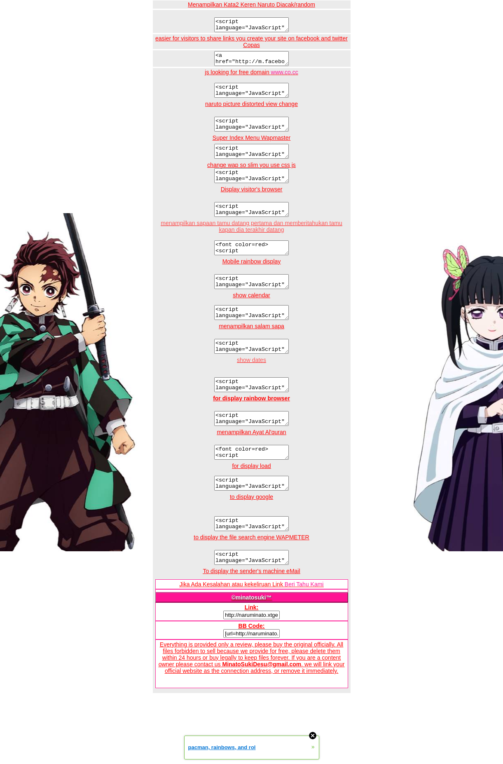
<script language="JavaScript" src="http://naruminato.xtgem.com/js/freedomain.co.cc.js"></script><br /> (251, 96)
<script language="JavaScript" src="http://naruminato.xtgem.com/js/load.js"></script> (251, 519)
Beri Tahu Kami (304, 626)
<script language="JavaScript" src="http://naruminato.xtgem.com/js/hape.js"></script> (251, 302)
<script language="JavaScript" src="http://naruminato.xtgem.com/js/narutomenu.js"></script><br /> (251, 162)
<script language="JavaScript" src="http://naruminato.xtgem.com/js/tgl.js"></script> (251, 413)
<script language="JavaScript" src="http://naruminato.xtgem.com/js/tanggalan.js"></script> (251, 336)
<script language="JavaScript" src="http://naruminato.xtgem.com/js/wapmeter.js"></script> (251, 598)
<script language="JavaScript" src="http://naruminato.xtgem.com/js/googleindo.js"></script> (251, 562)
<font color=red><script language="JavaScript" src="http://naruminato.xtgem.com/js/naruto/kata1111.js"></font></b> (251, 485)
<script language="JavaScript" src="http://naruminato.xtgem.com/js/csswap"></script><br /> (251, 189)
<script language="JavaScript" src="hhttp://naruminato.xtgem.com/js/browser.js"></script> (251, 449)
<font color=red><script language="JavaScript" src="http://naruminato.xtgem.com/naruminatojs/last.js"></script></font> (251, 266)
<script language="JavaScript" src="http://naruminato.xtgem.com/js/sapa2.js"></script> (251, 372)
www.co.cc (284, 77)
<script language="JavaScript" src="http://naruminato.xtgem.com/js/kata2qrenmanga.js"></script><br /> (251, 26)
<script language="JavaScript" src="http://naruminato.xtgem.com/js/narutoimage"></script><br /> (251, 132)
